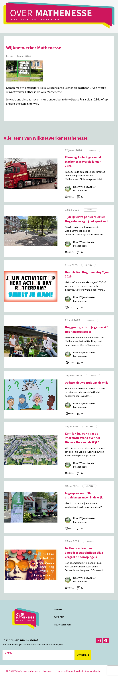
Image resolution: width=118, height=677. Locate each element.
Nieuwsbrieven (62, 624)
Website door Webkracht (88, 671)
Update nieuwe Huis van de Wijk (86, 383)
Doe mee (58, 609)
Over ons (58, 617)
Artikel (92, 150)
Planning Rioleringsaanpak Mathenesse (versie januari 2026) (83, 161)
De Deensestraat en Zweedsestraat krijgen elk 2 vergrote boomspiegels (84, 552)
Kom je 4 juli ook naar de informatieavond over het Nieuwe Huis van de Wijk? (82, 437)
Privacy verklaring (64, 671)
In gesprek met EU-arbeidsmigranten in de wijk (84, 495)
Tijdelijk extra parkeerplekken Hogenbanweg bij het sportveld (86, 219)
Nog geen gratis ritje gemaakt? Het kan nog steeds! (86, 329)
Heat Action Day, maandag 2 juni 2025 (87, 274)
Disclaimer (48, 671)
